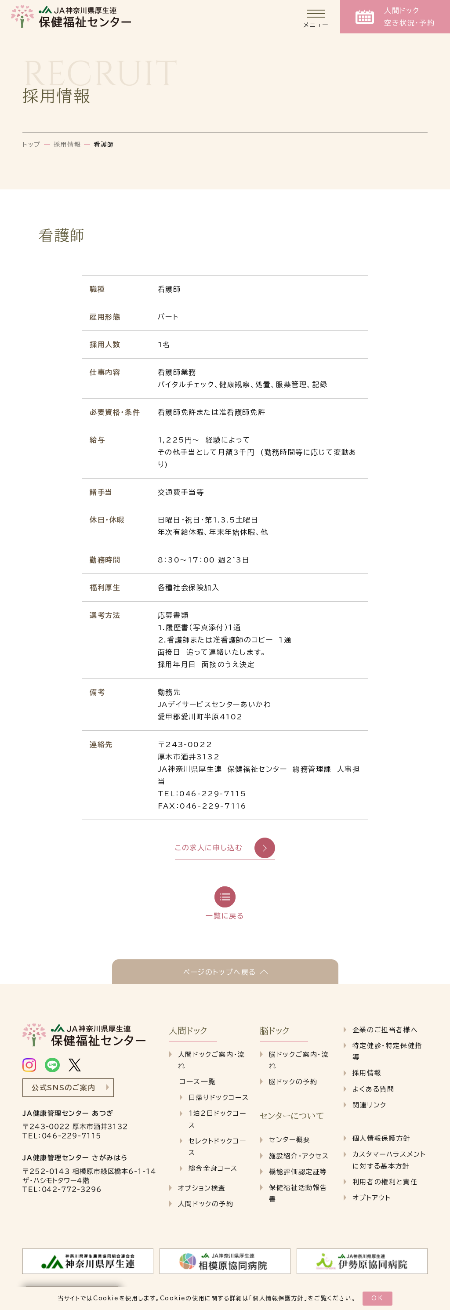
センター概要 (290, 1139)
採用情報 (67, 145)
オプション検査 (202, 1188)
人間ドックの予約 (206, 1204)
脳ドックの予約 (293, 1081)
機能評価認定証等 (298, 1171)
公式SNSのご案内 (63, 1087)
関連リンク (369, 1105)
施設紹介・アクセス (299, 1156)
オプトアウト (371, 1197)
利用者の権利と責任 (384, 1182)
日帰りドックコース (219, 1097)
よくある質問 (373, 1089)
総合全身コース (213, 1168)
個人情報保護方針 (278, 1298)
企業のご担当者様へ (385, 1030)
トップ (31, 145)
